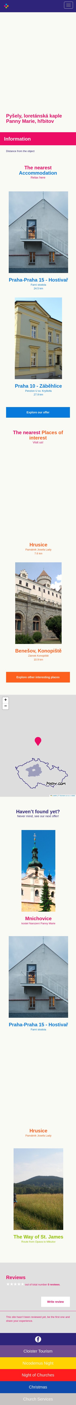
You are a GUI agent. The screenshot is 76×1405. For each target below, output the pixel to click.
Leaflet (53, 796)
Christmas (38, 1387)
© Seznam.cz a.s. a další (66, 796)
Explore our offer (38, 412)
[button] (38, 741)
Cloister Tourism (38, 1351)
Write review (55, 1301)
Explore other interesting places (38, 677)
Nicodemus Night (37, 1363)
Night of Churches (38, 1375)
